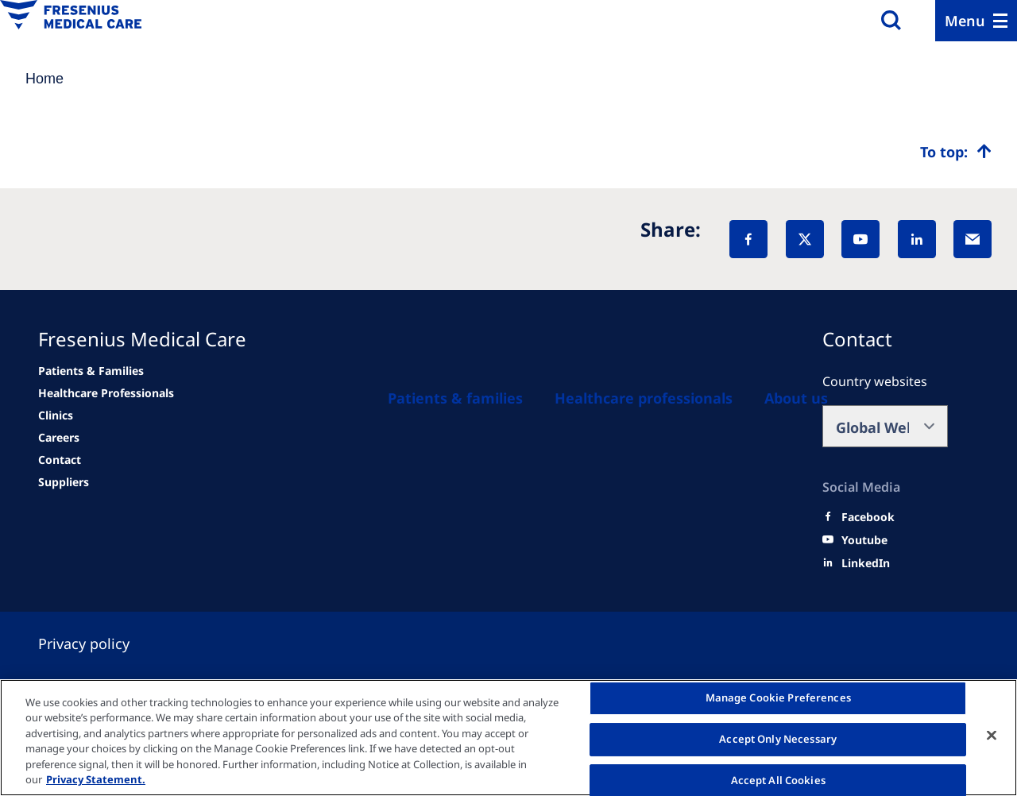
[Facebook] (748, 239)
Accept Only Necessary (778, 739)
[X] (805, 239)
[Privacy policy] (103, 643)
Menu (965, 20)
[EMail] (972, 239)
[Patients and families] (455, 398)
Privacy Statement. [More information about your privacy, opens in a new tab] (95, 779)
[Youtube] (864, 540)
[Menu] (976, 20)
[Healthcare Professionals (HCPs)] (643, 398)
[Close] (991, 735)
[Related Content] (58, 437)
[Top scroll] (956, 152)
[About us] (796, 398)
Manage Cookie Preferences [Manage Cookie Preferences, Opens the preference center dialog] (778, 698)
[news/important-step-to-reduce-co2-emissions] (91, 371)
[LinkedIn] (917, 239)
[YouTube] (860, 239)
